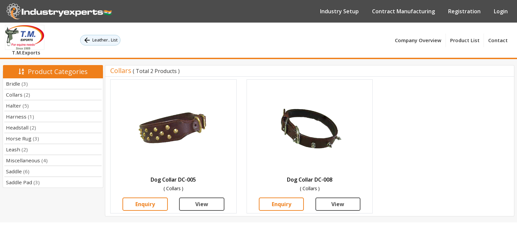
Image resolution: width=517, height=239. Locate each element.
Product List (465, 40)
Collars (18, 94)
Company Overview (418, 40)
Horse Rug (22, 138)
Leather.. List (100, 40)
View (201, 204)
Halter (17, 105)
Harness (20, 116)
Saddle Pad (23, 182)
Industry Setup (339, 11)
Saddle (17, 171)
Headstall (21, 127)
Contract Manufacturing (403, 11)
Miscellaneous (27, 160)
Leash (17, 149)
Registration (464, 11)
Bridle (17, 83)
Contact (498, 40)
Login (501, 11)
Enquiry (145, 204)
